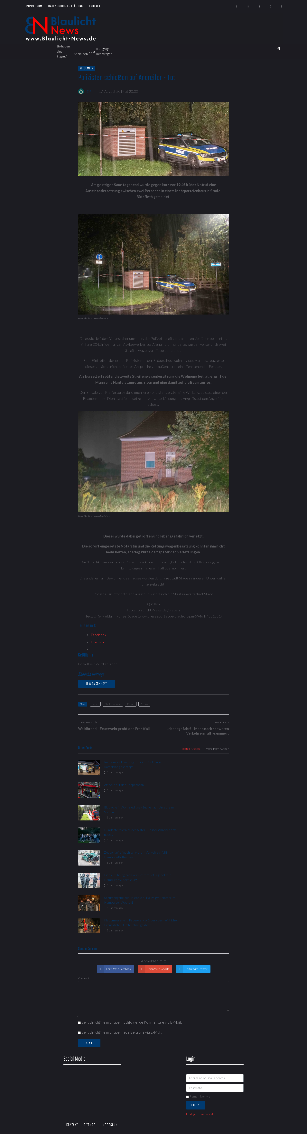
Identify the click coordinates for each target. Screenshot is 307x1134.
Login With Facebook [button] (118, 886)
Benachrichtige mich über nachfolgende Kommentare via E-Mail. (131, 940)
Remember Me (198, 1014)
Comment (83, 895)
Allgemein (87, 68)
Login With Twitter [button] (196, 886)
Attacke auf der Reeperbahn (202, 762)
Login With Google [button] (158, 886)
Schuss (144, 704)
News (95, 704)
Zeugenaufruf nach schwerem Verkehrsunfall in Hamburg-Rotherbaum (124, 813)
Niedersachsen (113, 704)
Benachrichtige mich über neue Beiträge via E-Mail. (121, 950)
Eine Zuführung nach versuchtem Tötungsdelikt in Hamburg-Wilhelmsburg (204, 813)
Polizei (130, 704)
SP (89, 91)
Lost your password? (200, 1031)
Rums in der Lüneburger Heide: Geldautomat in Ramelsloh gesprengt (125, 766)
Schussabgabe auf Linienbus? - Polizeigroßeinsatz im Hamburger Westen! (127, 837)
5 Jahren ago (113, 776)
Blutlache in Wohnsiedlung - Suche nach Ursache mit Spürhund (123, 790)
